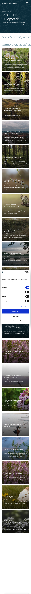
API (16, 44)
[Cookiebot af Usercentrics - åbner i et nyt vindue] (23, 272)
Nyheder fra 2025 (16, 37)
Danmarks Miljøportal (6, 11)
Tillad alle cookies (15, 311)
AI (12, 44)
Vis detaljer (24, 306)
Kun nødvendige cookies (15, 320)
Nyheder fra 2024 (6, 37)
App (25, 44)
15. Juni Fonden (6, 44)
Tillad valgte (15, 316)
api (20, 44)
